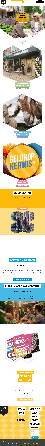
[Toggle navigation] (40, 5)
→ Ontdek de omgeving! (23, 280)
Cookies (26, 443)
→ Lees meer (22, 208)
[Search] (16, 2)
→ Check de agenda (22, 22)
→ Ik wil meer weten (25, 399)
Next (43, 25)
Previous (2, 25)
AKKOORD (34, 443)
